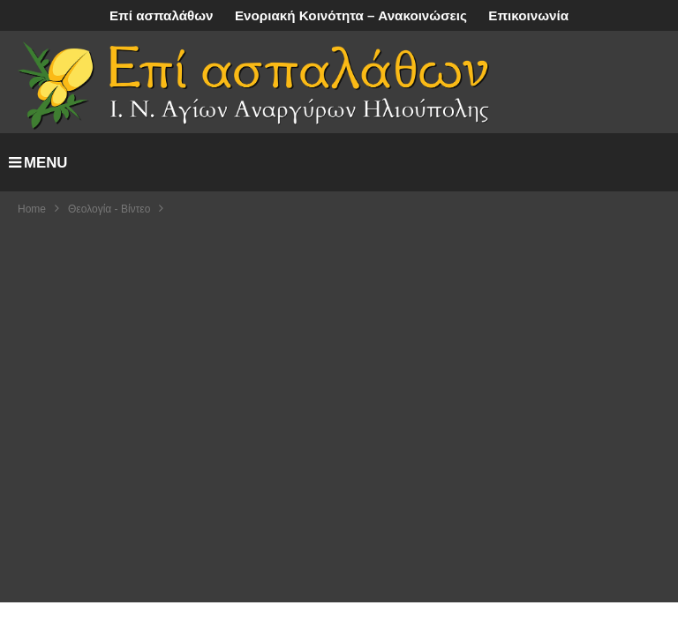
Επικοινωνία (528, 15)
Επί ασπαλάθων (161, 15)
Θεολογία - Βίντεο (109, 209)
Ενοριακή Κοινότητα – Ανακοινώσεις (351, 15)
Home (32, 209)
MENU (38, 162)
